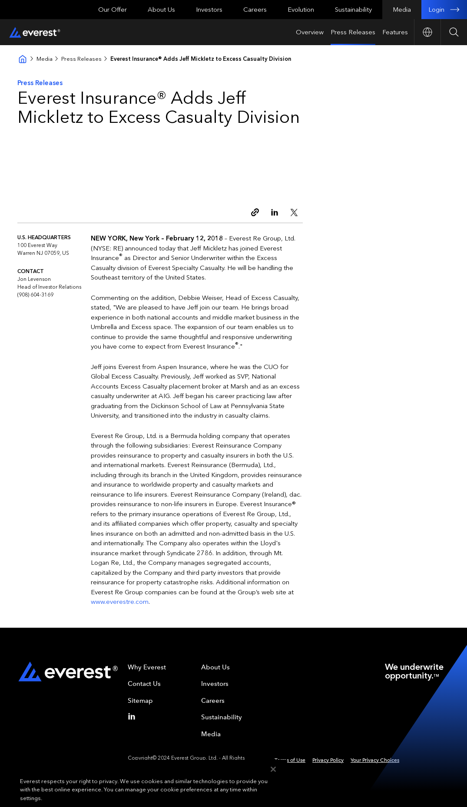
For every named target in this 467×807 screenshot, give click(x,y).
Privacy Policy (328, 760)
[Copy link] (257, 212)
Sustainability (353, 9)
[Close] (273, 781)
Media (402, 9)
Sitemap (140, 701)
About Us (161, 9)
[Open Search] (454, 32)
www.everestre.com (120, 602)
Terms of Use (290, 760)
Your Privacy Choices (375, 760)
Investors (209, 9)
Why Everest (147, 667)
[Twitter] (296, 212)
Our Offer (112, 9)
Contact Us (144, 684)
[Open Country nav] (427, 32)
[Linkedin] (276, 212)
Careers (255, 9)
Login (444, 9)
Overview (310, 32)
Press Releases (353, 32)
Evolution (301, 9)
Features (395, 32)
